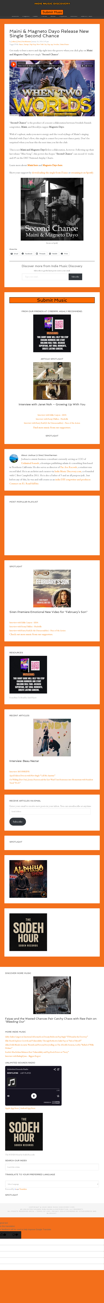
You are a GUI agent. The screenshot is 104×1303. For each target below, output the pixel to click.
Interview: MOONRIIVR (19, 771)
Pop (48, 44)
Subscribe (75, 276)
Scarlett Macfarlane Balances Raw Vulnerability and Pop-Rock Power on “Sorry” (37, 1052)
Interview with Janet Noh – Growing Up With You (52, 404)
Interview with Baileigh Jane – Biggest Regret (23, 1056)
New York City (42, 44)
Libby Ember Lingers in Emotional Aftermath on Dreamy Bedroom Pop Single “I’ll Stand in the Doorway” (46, 1036)
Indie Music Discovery (52, 4)
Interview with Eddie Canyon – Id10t (52, 415)
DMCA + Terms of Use (39, 1211)
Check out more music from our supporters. (31, 634)
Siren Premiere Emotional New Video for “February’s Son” (48, 612)
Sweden (56, 44)
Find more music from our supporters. (52, 427)
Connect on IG (17, 483)
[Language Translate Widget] (52, 1184)
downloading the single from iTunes (50, 172)
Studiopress (85, 1211)
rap (52, 44)
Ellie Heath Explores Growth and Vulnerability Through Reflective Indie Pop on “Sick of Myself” (43, 1040)
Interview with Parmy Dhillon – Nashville (52, 419)
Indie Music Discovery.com (67, 471)
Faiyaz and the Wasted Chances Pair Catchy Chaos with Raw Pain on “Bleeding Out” (51, 1020)
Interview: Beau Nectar (24, 761)
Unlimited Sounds (30, 463)
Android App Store (27, 1108)
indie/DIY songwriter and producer (72, 479)
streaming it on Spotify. (82, 172)
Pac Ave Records (68, 467)
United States (64, 44)
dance (21, 44)
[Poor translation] (15, 1235)
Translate (21, 1189)
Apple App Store (12, 1108)
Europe (26, 44)
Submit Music (52, 12)
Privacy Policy (59, 1211)
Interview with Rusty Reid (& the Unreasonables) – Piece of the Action (52, 423)
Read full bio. (32, 483)
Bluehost (52, 1213)
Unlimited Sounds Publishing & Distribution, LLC (48, 1209)
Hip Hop (33, 44)
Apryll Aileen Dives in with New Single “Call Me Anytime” (32, 775)
